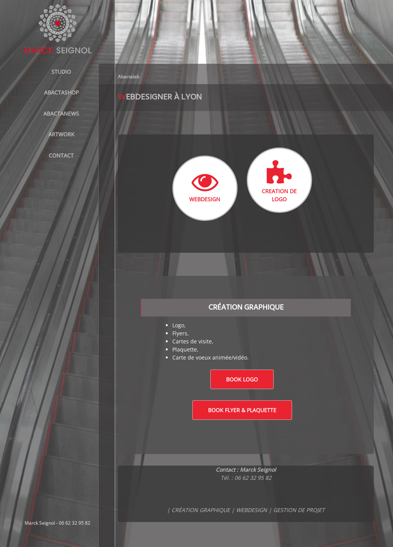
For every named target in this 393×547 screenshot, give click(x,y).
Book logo (242, 379)
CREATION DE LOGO (279, 181)
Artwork (61, 134)
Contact (61, 155)
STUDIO (61, 71)
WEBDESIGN (204, 185)
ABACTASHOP (61, 92)
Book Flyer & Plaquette (242, 410)
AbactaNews (61, 113)
